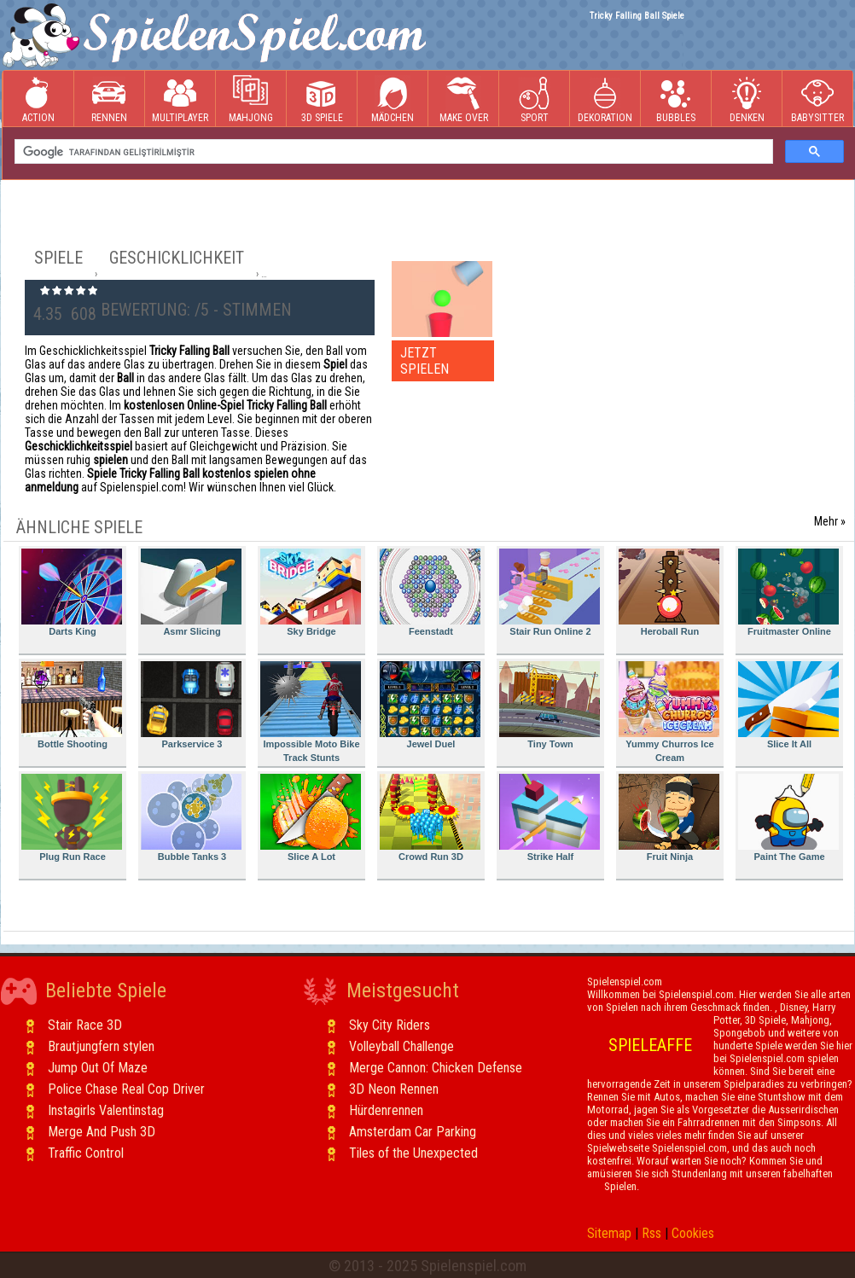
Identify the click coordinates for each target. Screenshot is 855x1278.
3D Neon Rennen (394, 1089)
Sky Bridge (310, 592)
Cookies (693, 1233)
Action (38, 99)
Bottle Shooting (71, 705)
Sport (534, 99)
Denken (747, 99)
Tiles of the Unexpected (413, 1153)
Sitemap (609, 1233)
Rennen (109, 99)
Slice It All (788, 705)
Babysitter (817, 99)
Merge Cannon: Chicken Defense (435, 1068)
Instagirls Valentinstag (106, 1110)
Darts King (71, 592)
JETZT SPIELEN (424, 361)
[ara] (392, 152)
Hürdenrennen (386, 1110)
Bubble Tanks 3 (191, 818)
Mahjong (251, 99)
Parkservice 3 (191, 705)
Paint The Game (788, 818)
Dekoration (605, 99)
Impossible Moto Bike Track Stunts (310, 712)
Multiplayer (180, 99)
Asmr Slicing (191, 592)
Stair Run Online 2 (549, 592)
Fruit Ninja (669, 818)
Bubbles (675, 99)
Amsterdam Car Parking (412, 1132)
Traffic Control (86, 1153)
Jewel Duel (430, 705)
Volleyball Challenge (401, 1046)
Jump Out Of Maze (98, 1068)
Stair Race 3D (85, 1025)
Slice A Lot (310, 818)
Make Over (463, 99)
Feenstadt (430, 592)
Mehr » (830, 521)
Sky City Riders (389, 1025)
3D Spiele (322, 99)
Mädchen (392, 99)
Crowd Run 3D (430, 818)
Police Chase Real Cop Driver (126, 1089)
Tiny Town (549, 705)
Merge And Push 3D (101, 1132)
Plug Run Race (71, 818)
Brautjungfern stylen (101, 1046)
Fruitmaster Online (788, 592)
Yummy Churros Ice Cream (669, 712)
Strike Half (549, 818)
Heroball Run (669, 592)
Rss (651, 1233)
